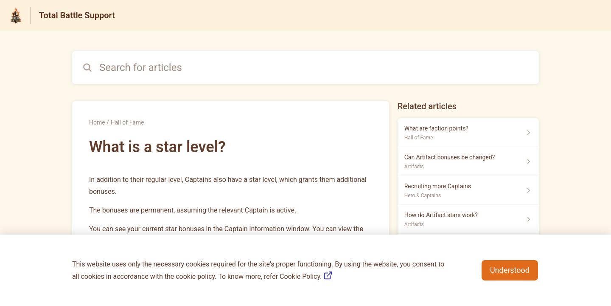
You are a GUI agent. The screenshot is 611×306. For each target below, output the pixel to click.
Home (97, 122)
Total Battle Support (77, 15)
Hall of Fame (127, 122)
